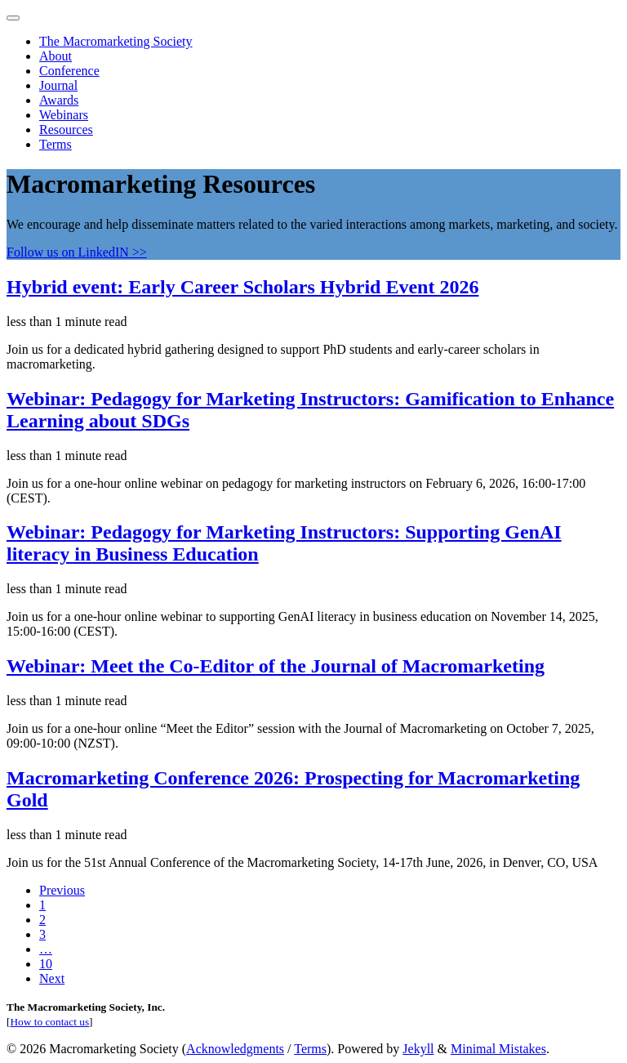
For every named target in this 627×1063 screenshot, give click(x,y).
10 (45, 964)
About (55, 56)
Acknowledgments (235, 1049)
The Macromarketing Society (116, 41)
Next (51, 978)
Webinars (63, 115)
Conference (69, 71)
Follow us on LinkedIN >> (77, 252)
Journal (58, 85)
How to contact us (49, 1022)
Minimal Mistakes (498, 1049)
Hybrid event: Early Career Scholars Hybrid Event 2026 (242, 286)
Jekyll (418, 1049)
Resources (66, 129)
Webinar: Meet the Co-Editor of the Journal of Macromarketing (276, 666)
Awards (58, 100)
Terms (55, 144)
